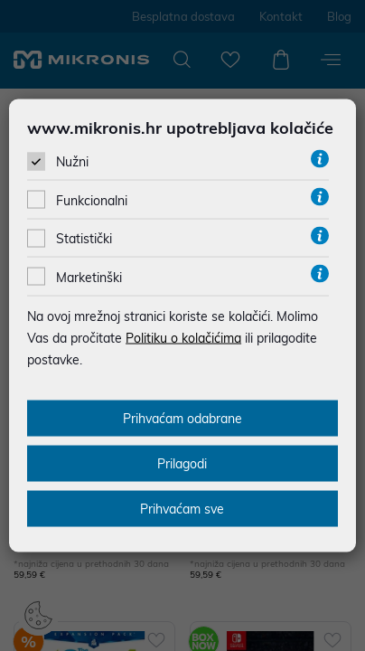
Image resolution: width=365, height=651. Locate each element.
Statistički (84, 239)
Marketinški (89, 277)
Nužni (72, 162)
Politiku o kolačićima (183, 337)
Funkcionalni (91, 201)
